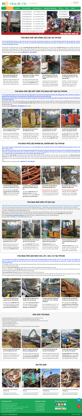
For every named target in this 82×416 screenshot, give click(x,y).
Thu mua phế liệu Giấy (40, 409)
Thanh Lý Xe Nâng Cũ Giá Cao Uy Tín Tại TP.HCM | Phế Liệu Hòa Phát (70, 241)
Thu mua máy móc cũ (40, 410)
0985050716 (75, 3)
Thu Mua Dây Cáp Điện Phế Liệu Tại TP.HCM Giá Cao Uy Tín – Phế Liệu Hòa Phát (70, 77)
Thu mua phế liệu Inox (40, 407)
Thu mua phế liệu (26, 8)
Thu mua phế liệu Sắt (40, 406)
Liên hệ (73, 8)
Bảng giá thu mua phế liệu (50, 8)
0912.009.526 (14, 403)
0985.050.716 (8, 403)
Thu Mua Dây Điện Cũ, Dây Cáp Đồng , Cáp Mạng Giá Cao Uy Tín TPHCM (50, 77)
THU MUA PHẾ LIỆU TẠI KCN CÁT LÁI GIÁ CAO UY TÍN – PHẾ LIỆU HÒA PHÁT (50, 300)
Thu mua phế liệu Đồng (40, 405)
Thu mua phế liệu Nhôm (40, 403)
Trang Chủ (9, 8)
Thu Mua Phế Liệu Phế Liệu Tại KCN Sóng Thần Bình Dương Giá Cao (30, 187)
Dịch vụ (60, 8)
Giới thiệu (17, 8)
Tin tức (66, 8)
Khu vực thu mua (37, 8)
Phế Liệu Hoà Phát (13, 414)
